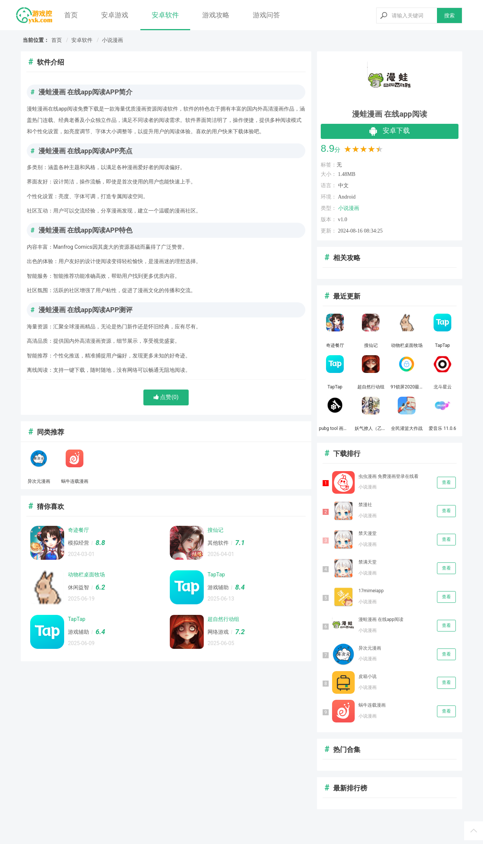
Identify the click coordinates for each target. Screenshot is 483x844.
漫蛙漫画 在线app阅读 (380, 619)
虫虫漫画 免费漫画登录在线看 (388, 476)
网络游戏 (218, 632)
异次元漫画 (369, 648)
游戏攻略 (215, 15)
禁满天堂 (367, 562)
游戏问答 (266, 15)
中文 (343, 185)
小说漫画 (112, 40)
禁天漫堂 (367, 533)
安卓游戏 (114, 15)
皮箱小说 (367, 676)
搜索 (449, 15)
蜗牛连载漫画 (372, 705)
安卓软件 (165, 15)
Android (347, 197)
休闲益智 (78, 587)
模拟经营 (78, 543)
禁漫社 (365, 504)
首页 (71, 15)
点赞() (166, 397)
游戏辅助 (218, 587)
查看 (446, 482)
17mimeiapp (371, 590)
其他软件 (218, 543)
